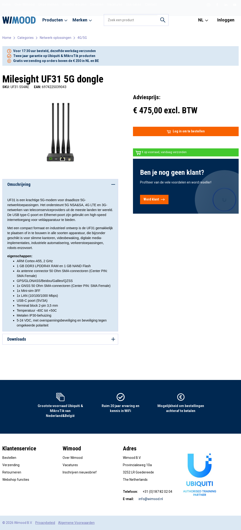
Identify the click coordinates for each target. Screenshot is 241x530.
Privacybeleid (45, 523)
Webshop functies (15, 479)
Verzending (11, 465)
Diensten (96, 4)
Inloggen (225, 19)
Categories (25, 38)
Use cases (133, 4)
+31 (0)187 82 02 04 (21, 13)
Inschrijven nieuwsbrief (80, 472)
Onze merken (48, 4)
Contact (151, 4)
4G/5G (82, 38)
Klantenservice (19, 448)
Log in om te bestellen (186, 131)
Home (6, 4)
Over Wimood (25, 4)
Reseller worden (74, 4)
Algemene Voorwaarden (76, 523)
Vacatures (114, 4)
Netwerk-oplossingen (55, 38)
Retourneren (11, 472)
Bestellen (9, 458)
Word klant (154, 199)
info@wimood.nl (151, 499)
